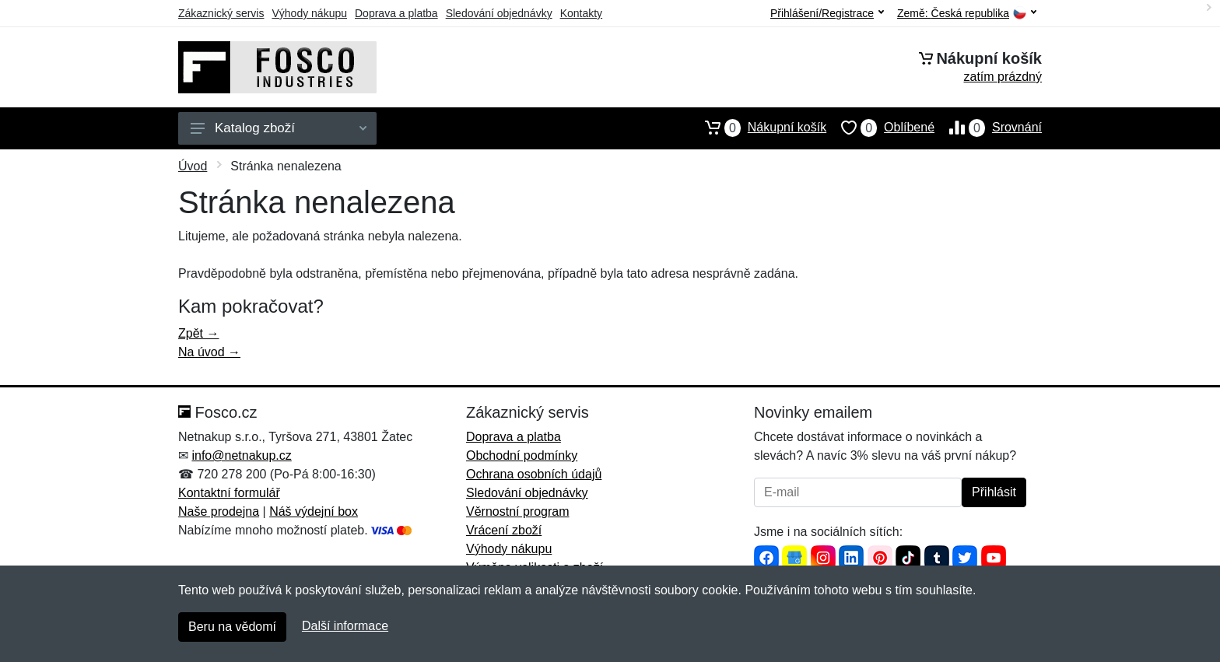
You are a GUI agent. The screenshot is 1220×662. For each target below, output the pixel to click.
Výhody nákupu (309, 13)
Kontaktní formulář (229, 492)
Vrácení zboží (504, 530)
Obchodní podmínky (521, 455)
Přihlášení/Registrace (827, 13)
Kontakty (581, 13)
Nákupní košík (758, 127)
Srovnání (988, 127)
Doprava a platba (396, 13)
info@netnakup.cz (241, 455)
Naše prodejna (218, 511)
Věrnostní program (518, 511)
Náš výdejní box (313, 511)
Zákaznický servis (221, 13)
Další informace (345, 625)
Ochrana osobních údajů (533, 474)
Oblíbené (880, 127)
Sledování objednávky (499, 13)
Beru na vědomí (232, 626)
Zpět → (198, 333)
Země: (966, 13)
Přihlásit (994, 492)
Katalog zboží (278, 128)
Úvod (192, 166)
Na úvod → (209, 352)
